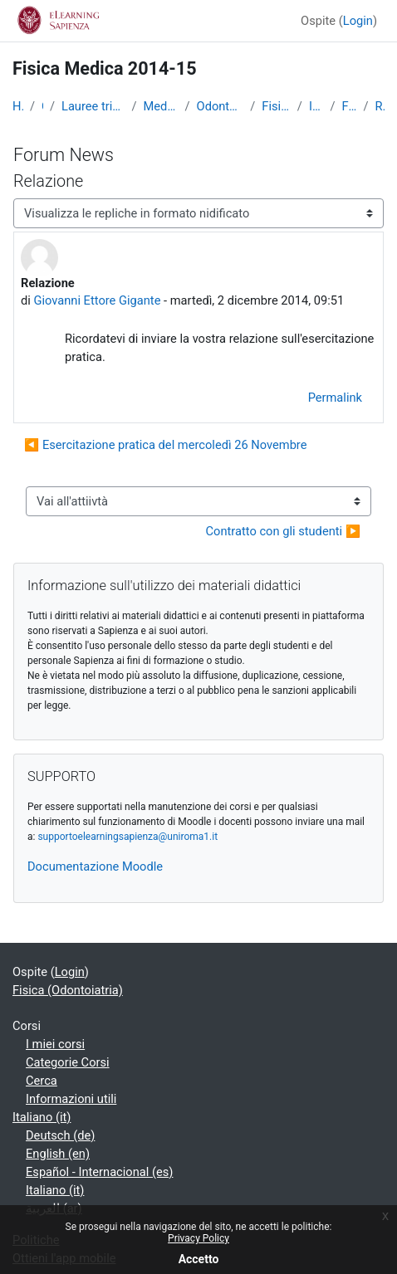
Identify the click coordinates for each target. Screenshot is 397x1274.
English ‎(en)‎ (58, 1153)
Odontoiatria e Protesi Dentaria (220, 106)
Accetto (199, 1259)
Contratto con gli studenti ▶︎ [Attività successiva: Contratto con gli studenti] (283, 531)
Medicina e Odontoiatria (161, 106)
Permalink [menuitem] (335, 397)
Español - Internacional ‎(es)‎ (99, 1171)
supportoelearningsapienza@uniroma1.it (127, 836)
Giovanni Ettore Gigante (96, 300)
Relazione (380, 106)
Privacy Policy (198, 1238)
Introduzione (316, 106)
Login (358, 20)
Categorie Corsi (68, 1062)
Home (17, 106)
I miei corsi (55, 1044)
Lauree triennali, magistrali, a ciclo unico (93, 106)
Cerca (41, 1080)
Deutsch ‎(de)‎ (60, 1135)
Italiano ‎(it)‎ (41, 1117)
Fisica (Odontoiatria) (276, 106)
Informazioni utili (71, 1098)
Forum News (348, 106)
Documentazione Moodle (95, 866)
